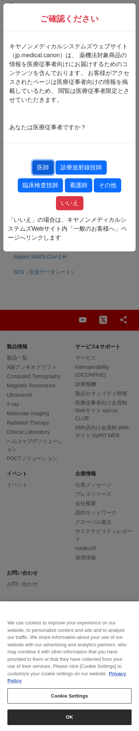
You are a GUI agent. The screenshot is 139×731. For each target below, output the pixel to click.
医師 (43, 167)
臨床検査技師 (40, 185)
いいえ (70, 203)
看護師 (78, 185)
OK (69, 717)
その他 (107, 185)
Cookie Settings (69, 696)
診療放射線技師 (81, 167)
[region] (69, 666)
